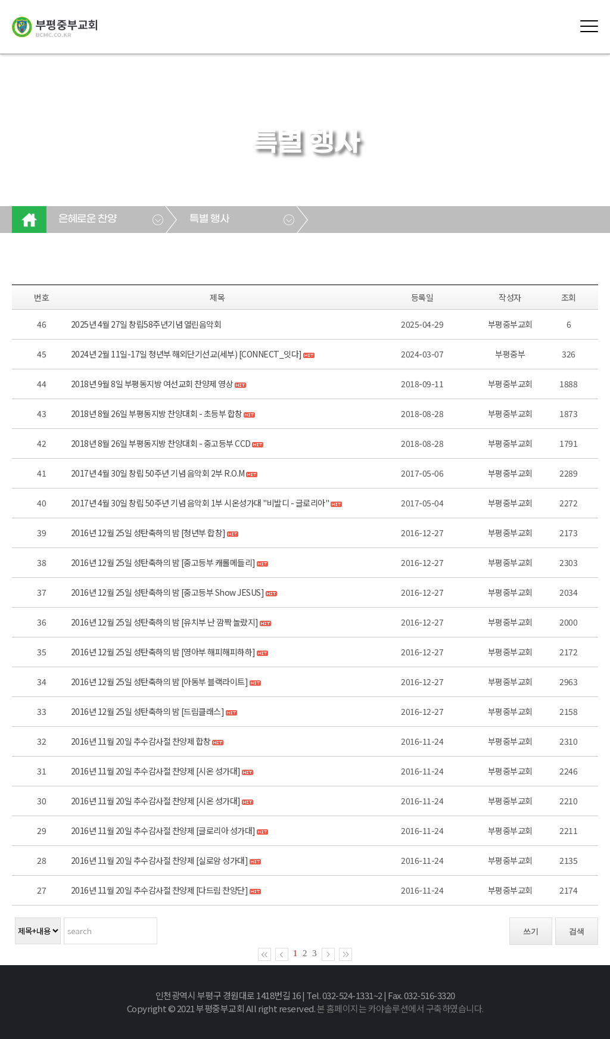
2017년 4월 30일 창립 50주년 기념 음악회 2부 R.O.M (158, 473)
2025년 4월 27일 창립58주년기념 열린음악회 (146, 324)
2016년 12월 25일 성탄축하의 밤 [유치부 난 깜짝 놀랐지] (165, 622)
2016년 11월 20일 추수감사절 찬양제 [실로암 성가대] (159, 860)
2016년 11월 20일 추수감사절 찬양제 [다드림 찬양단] (159, 890)
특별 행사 (209, 219)
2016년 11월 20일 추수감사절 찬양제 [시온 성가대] (156, 771)
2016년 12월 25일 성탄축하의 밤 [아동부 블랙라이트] (160, 682)
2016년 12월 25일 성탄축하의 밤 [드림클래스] (148, 711)
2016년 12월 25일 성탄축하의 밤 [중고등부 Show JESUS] (167, 592)
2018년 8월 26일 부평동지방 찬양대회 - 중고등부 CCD (161, 443)
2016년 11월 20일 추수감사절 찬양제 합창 (141, 741)
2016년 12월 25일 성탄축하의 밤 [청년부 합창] (148, 533)
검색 (576, 931)
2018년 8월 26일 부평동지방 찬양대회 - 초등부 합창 (156, 413)
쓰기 (531, 931)
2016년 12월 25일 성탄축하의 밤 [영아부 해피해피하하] (163, 652)
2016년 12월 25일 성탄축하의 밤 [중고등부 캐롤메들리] (163, 562)
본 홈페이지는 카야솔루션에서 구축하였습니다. (400, 1008)
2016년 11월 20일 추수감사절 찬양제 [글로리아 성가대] (163, 830)
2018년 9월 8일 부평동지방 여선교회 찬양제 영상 (153, 384)
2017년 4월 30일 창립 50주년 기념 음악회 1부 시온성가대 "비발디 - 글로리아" (200, 503)
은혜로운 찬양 (87, 219)
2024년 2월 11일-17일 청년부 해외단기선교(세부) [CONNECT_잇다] (186, 354)
